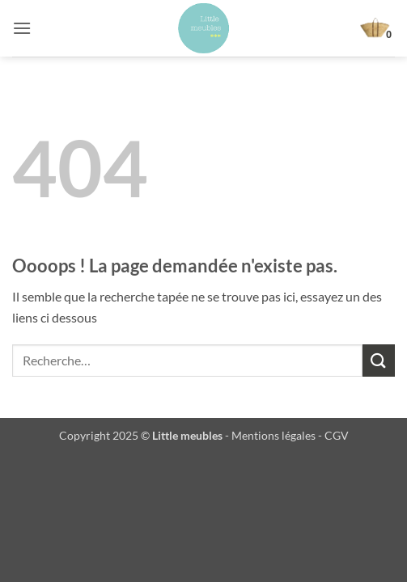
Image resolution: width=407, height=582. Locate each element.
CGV (336, 435)
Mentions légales (273, 435)
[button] (22, 28)
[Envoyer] (378, 360)
